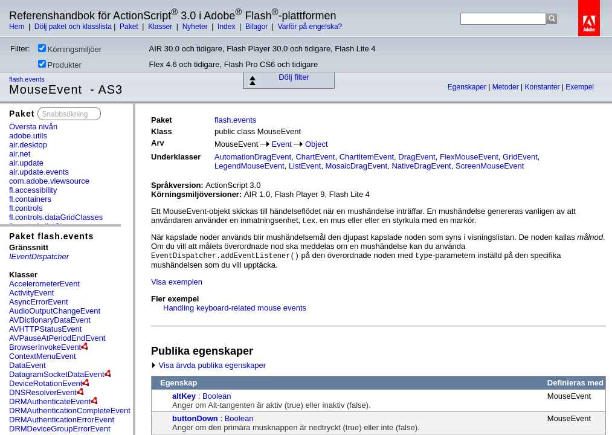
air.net (19, 153)
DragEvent (416, 156)
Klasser (161, 26)
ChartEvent (315, 156)
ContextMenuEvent (42, 356)
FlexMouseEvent (469, 156)
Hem (18, 26)
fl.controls (26, 208)
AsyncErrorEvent (38, 301)
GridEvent (520, 156)
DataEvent (27, 365)
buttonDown (195, 418)
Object (316, 144)
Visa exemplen (176, 281)
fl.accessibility (33, 190)
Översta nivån (33, 126)
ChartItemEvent (367, 156)
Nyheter (196, 26)
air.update (26, 162)
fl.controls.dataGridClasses (56, 217)
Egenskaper (468, 87)
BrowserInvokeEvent (45, 347)
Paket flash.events (51, 236)
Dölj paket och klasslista (73, 26)
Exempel (579, 87)
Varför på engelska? (310, 26)
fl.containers (30, 199)
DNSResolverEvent (43, 392)
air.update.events (39, 171)
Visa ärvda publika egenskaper (208, 365)
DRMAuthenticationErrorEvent (61, 419)
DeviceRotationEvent (45, 383)
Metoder (506, 87)
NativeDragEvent (421, 165)
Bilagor (257, 26)
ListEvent (305, 165)
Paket (130, 26)
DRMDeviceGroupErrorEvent (60, 428)
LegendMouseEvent (249, 165)
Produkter (60, 64)
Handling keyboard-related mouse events (234, 307)
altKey (184, 396)
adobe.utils (28, 135)
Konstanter (542, 87)
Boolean (216, 396)
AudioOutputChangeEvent (54, 310)
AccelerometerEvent (44, 283)
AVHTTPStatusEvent (45, 329)
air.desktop (28, 144)
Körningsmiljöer (70, 49)
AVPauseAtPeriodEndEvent (57, 338)
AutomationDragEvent (252, 156)
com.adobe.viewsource (49, 180)
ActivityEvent (31, 292)
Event (282, 144)
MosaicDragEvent (357, 165)
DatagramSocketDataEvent (57, 374)
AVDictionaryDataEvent (50, 319)
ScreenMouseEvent (490, 165)
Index (227, 26)
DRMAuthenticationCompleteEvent (69, 410)
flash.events (28, 79)
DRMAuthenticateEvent (50, 401)
